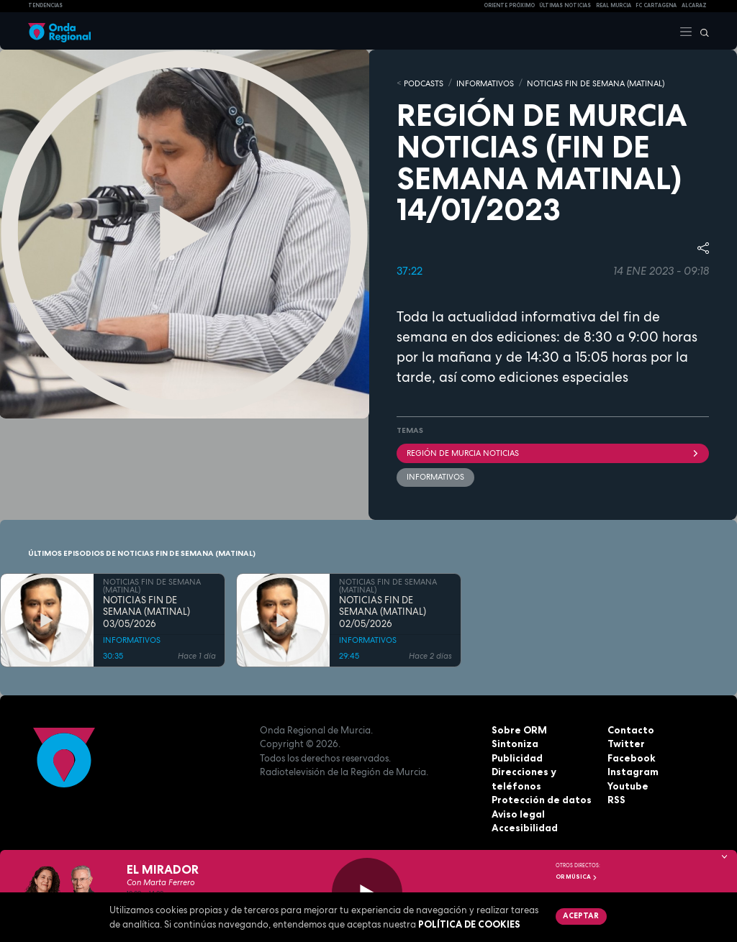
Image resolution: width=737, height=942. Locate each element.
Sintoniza (515, 743)
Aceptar (580, 915)
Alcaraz (694, 5)
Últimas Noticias (565, 5)
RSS (616, 799)
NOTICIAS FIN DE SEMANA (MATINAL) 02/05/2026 (382, 611)
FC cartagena (656, 5)
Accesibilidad (524, 827)
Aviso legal (518, 812)
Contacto (630, 728)
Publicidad (517, 756)
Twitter (625, 743)
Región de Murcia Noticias (553, 452)
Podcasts (423, 83)
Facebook (631, 756)
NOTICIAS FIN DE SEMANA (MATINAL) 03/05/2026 (146, 611)
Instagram (632, 771)
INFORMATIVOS (485, 83)
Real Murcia (613, 5)
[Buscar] (701, 30)
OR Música (576, 876)
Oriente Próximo (509, 5)
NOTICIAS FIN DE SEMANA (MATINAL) (595, 83)
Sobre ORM (519, 728)
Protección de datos (541, 799)
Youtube (627, 784)
